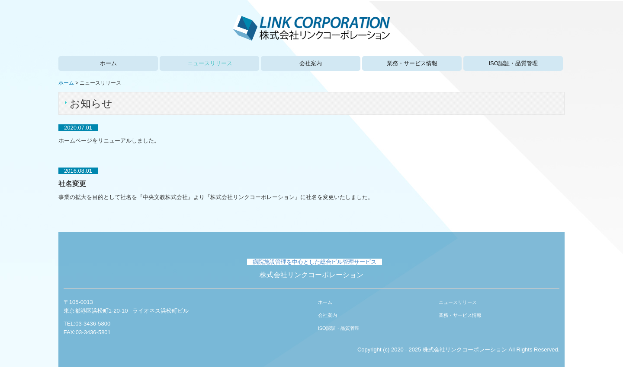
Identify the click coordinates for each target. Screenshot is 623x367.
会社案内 (310, 63)
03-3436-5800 (92, 323)
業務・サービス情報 (412, 63)
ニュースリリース (209, 63)
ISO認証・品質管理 (512, 63)
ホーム (108, 63)
